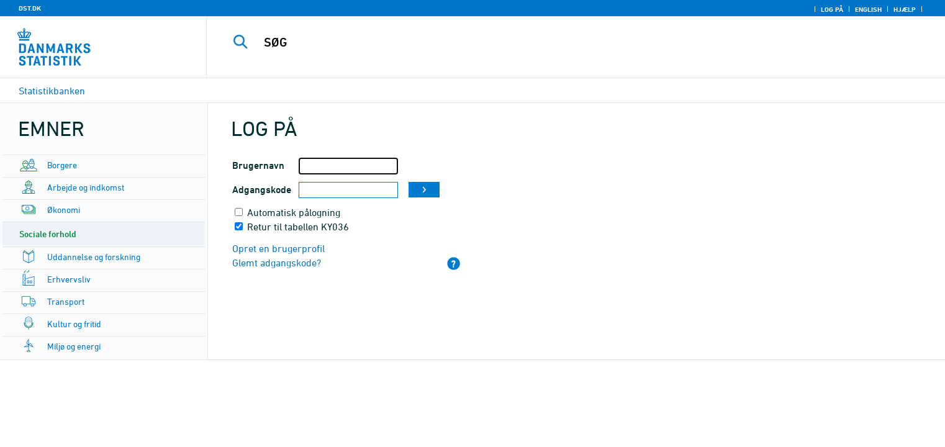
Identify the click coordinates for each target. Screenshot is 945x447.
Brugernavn (258, 165)
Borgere (62, 165)
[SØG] (550, 42)
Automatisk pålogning (293, 212)
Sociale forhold (47, 233)
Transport (65, 301)
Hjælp (904, 9)
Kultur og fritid (74, 323)
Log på (832, 9)
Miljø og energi (74, 346)
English (868, 9)
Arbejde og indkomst (85, 187)
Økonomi (63, 209)
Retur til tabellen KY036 (298, 226)
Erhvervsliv (69, 279)
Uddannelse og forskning (93, 256)
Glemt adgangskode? (276, 262)
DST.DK (30, 8)
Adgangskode (261, 190)
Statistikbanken (52, 90)
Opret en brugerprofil (278, 248)
